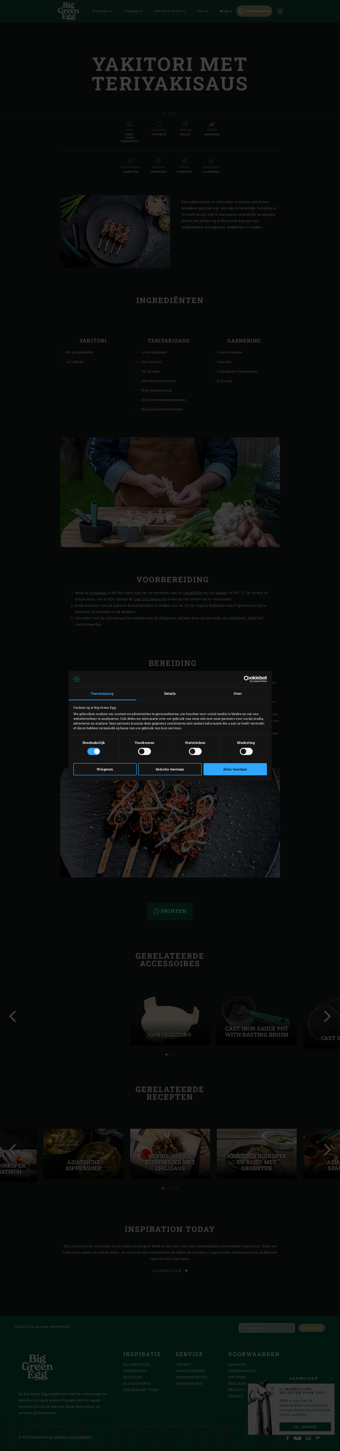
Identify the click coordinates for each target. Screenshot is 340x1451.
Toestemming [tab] (102, 693)
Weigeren (105, 769)
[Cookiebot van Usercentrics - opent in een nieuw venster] (247, 679)
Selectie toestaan (170, 769)
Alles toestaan (235, 769)
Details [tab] (170, 693)
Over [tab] (238, 693)
